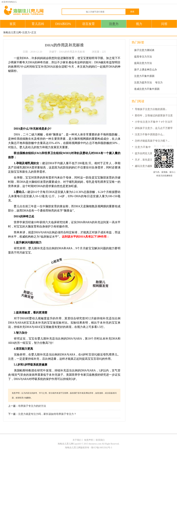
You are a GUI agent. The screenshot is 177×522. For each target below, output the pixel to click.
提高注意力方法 (143, 63)
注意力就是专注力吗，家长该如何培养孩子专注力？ (47, 414)
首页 (12, 24)
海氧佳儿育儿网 (12, 32)
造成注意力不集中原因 (146, 89)
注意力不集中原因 (144, 76)
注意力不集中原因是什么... (150, 134)
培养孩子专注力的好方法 (32, 406)
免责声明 (88, 440)
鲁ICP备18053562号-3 (101, 447)
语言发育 (88, 24)
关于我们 (77, 440)
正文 (33, 32)
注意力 (114, 24)
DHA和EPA (63, 24)
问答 (164, 24)
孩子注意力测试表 (144, 50)
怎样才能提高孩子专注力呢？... (152, 140)
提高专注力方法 (143, 56)
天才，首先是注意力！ (147, 159)
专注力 (159, 82)
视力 (139, 24)
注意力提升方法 (143, 82)
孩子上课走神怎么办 (145, 69)
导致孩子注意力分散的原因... (151, 109)
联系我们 (100, 440)
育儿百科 (38, 24)
